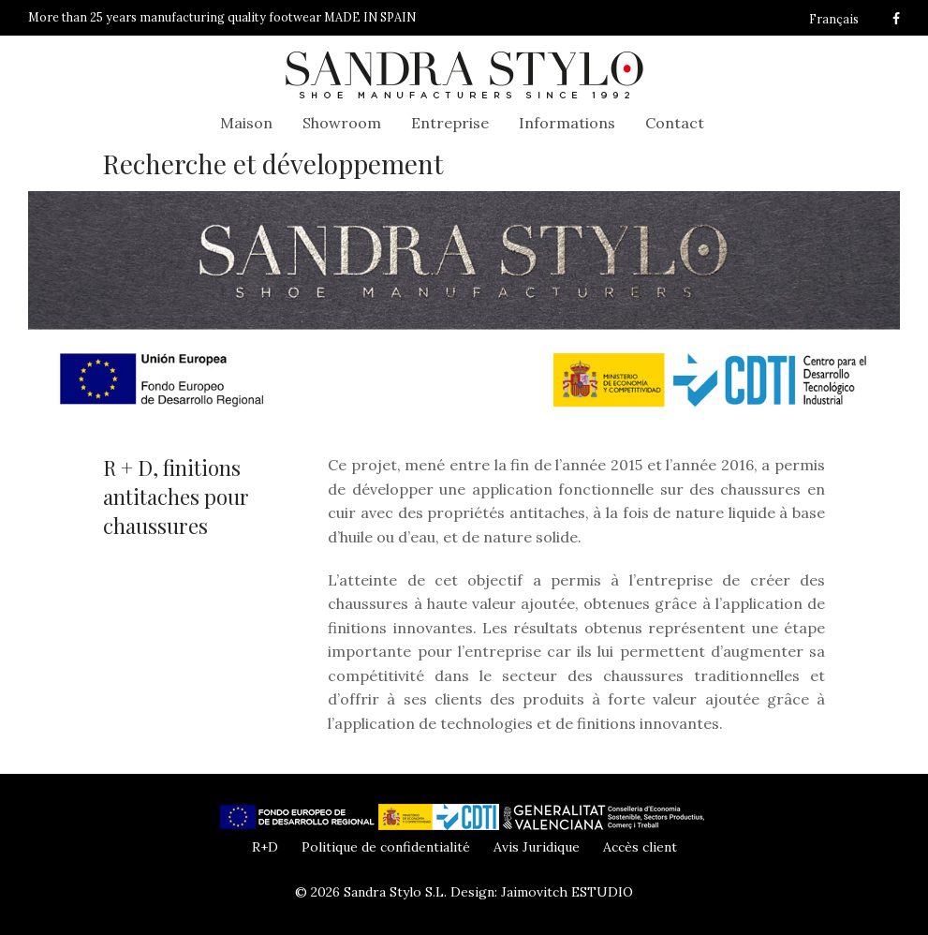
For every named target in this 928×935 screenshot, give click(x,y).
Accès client (640, 847)
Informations (567, 122)
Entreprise (450, 122)
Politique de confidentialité (386, 847)
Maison (246, 122)
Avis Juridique (536, 847)
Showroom (341, 122)
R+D (265, 847)
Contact (674, 122)
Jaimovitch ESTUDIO (567, 891)
